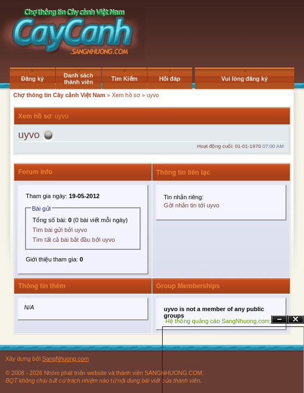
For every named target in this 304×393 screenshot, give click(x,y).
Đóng (296, 319)
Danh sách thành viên (78, 78)
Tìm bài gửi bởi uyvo (60, 230)
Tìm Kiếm (124, 78)
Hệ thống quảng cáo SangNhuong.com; (218, 321)
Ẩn (279, 319)
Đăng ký (32, 78)
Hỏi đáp (170, 78)
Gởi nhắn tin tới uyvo (191, 205)
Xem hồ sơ (126, 95)
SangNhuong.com (65, 358)
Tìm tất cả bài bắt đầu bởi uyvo (74, 239)
